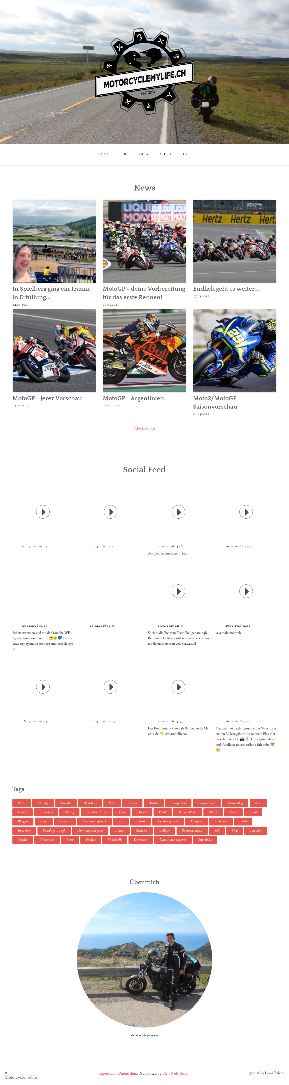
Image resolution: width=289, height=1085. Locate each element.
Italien (119, 830)
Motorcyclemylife (21, 1077)
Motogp (43, 803)
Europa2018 (206, 803)
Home (103, 154)
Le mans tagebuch (95, 821)
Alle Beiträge (144, 428)
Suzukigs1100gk (54, 830)
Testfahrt (256, 830)
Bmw (70, 839)
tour (186, 154)
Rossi (43, 821)
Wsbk (162, 812)
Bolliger (164, 830)
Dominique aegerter (173, 839)
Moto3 (69, 812)
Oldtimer (221, 821)
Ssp (121, 821)
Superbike (205, 839)
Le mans (64, 821)
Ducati (142, 812)
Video (165, 154)
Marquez (196, 821)
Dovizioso (140, 839)
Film (112, 803)
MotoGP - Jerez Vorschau (47, 398)
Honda (22, 812)
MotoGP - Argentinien (133, 398)
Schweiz (141, 830)
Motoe (213, 812)
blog (123, 154)
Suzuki (132, 803)
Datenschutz (128, 1073)
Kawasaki (46, 812)
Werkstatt (90, 803)
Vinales (91, 839)
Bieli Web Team (175, 1073)
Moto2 (153, 803)
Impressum (107, 1073)
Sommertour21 (192, 830)
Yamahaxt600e (96, 812)
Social (144, 154)
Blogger (23, 821)
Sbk (216, 830)
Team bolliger (187, 812)
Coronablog (235, 803)
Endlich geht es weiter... (226, 288)
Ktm (258, 803)
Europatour (178, 803)
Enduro (140, 821)
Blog (235, 830)
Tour (122, 812)
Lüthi (243, 821)
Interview (24, 830)
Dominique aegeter (90, 830)
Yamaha (66, 803)
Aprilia (23, 839)
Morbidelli (114, 839)
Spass (253, 812)
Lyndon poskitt (168, 821)
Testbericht (47, 839)
